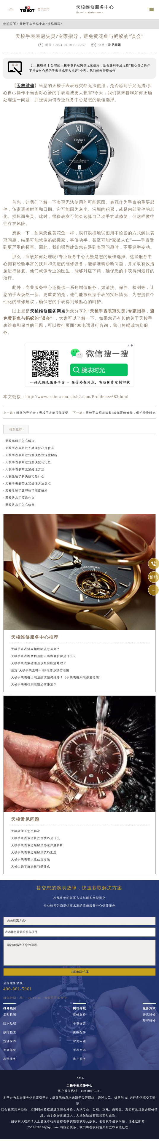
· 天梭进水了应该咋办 (19, 497)
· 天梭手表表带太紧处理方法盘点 (27, 483)
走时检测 (9, 1014)
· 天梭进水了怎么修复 (19, 504)
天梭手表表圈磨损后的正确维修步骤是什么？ (43, 656)
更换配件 (79, 1032)
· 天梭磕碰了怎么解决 (19, 440)
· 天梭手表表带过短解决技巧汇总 (27, 462)
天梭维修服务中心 (95, 7)
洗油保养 (9, 1041)
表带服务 (9, 1059)
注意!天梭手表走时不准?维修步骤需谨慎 (40, 670)
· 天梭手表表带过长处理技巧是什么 (28, 448)
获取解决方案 (80, 971)
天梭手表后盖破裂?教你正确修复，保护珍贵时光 (121, 412)
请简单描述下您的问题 (79, 953)
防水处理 (9, 1023)
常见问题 (54, 23)
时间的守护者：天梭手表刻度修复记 (42, 412)
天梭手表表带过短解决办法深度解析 (37, 845)
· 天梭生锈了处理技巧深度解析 (25, 490)
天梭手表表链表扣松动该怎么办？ (35, 649)
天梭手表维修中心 (33, 23)
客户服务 (79, 1059)
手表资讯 (79, 1050)
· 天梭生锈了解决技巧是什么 (23, 476)
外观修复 (9, 1050)
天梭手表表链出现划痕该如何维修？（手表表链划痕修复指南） (56, 677)
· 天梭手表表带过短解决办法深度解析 (30, 455)
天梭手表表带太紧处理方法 (30, 859)
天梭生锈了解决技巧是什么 (30, 866)
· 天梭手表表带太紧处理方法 (23, 469)
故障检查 (9, 1032)
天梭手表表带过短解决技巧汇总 (34, 852)
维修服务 (79, 1014)
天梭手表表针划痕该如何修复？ (34, 684)
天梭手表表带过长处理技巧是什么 (35, 838)
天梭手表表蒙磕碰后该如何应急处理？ (38, 663)
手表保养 (79, 1023)
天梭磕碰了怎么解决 (25, 831)
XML (80, 1077)
